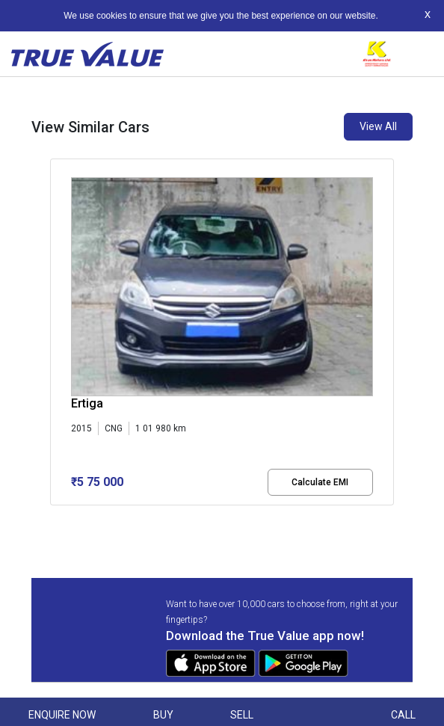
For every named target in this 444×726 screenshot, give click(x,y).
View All (378, 126)
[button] (54, 518)
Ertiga (87, 403)
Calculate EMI (320, 482)
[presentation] (57, 335)
